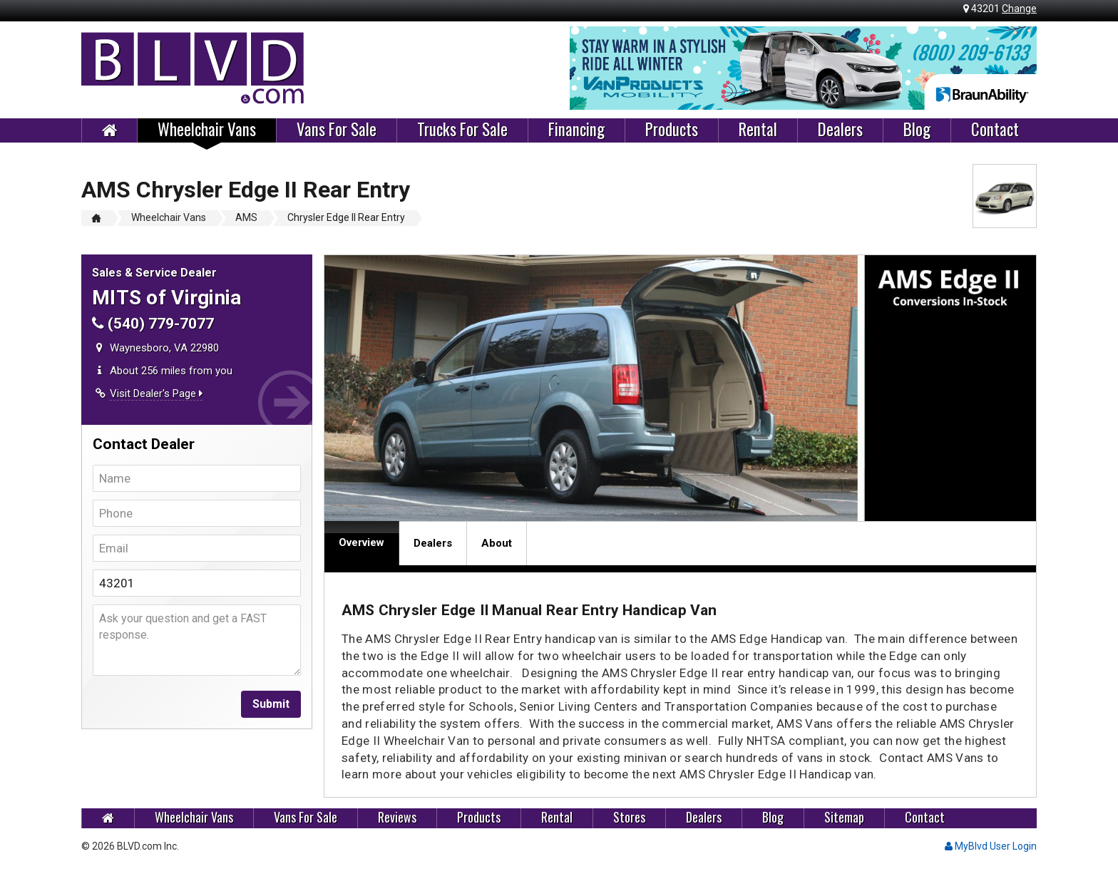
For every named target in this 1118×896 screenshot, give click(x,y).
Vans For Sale (336, 129)
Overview (361, 542)
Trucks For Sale (462, 129)
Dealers (840, 129)
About (496, 543)
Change (1019, 8)
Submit (270, 704)
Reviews (397, 817)
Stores (629, 817)
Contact (995, 129)
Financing (576, 129)
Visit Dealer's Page (156, 393)
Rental (758, 129)
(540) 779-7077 (153, 323)
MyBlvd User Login (991, 846)
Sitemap (844, 817)
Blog (916, 129)
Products (671, 129)
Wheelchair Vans (207, 129)
